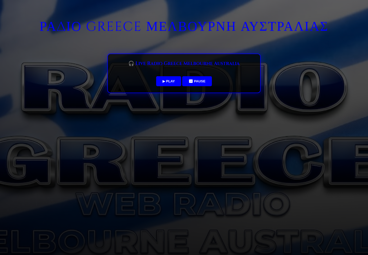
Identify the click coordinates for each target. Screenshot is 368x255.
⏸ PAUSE (197, 81)
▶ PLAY (169, 81)
